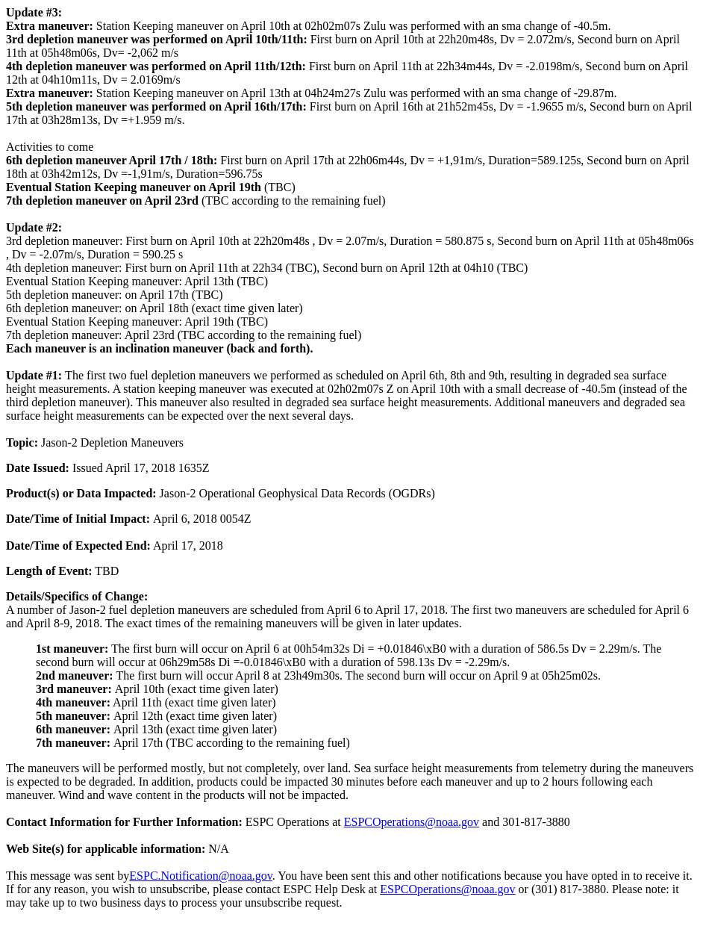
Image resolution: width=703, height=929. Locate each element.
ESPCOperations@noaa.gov (411, 821)
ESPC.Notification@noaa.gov (200, 875)
